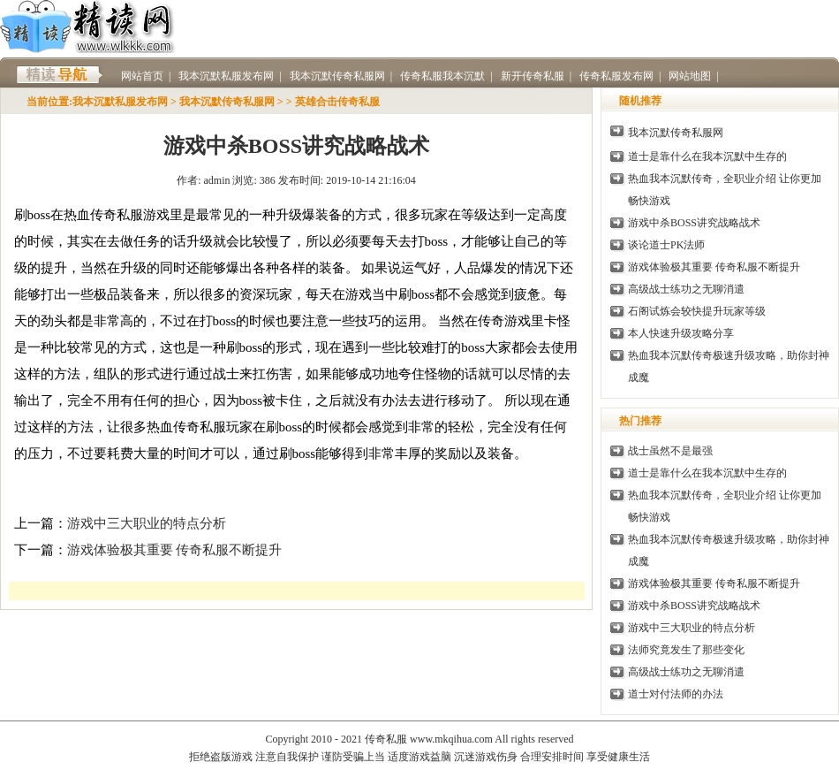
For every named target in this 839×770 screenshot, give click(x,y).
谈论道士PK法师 (666, 245)
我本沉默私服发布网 (120, 101)
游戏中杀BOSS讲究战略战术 (694, 223)
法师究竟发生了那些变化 (686, 650)
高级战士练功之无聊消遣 (686, 289)
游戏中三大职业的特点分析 (146, 523)
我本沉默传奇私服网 (227, 101)
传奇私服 (751, 132)
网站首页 (142, 76)
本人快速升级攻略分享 (681, 333)
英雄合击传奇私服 (337, 101)
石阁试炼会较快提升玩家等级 (697, 311)
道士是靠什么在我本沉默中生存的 (707, 156)
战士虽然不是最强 (670, 451)
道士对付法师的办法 (675, 694)
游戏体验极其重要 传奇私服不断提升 (175, 550)
